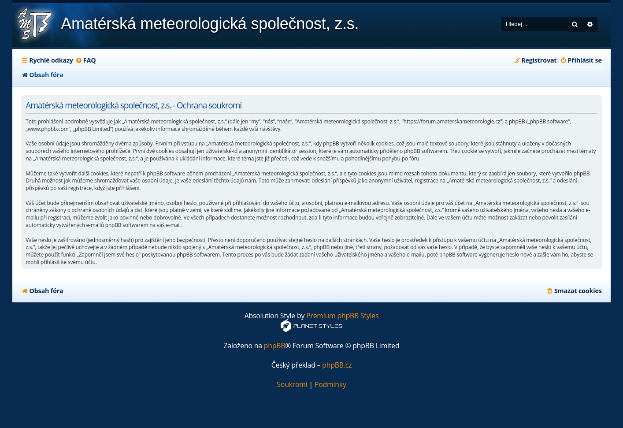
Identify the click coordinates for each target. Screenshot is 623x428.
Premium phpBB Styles (342, 315)
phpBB (275, 345)
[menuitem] (85, 60)
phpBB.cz (337, 365)
